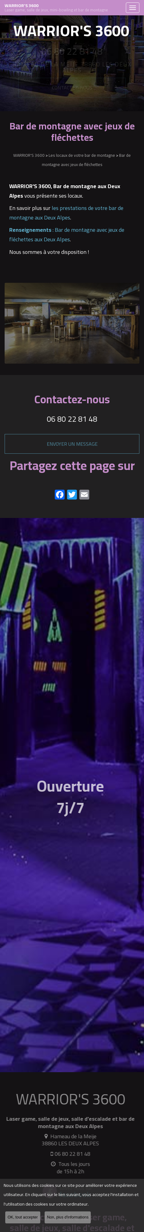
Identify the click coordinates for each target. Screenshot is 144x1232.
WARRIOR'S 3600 (64, 7)
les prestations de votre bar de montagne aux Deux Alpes (66, 213)
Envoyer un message (72, 443)
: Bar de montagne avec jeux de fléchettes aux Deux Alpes (66, 234)
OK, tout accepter (23, 1218)
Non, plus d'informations (68, 1218)
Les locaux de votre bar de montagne (82, 155)
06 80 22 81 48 (72, 419)
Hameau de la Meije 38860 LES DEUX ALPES (68, 1139)
